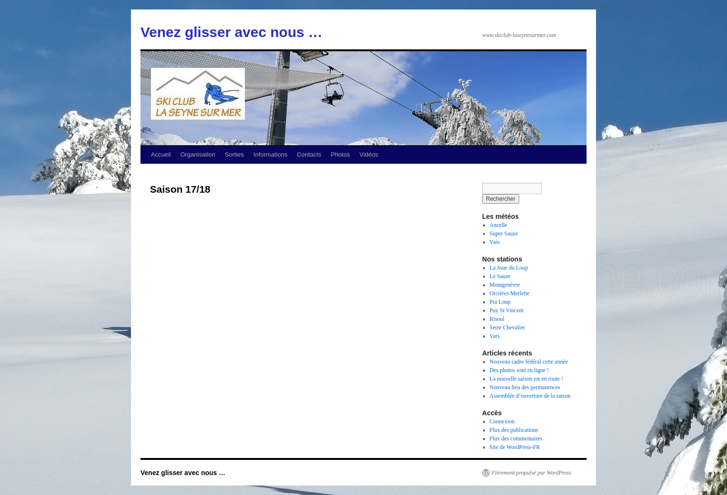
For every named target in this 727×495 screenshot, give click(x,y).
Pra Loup (500, 302)
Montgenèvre (505, 284)
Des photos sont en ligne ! (519, 370)
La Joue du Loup (509, 267)
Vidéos (368, 154)
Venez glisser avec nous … (231, 32)
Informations (270, 154)
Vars (495, 242)
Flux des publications (514, 430)
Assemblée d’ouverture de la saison (530, 395)
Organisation (197, 154)
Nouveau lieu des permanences (525, 387)
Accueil (161, 154)
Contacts (309, 154)
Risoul (497, 319)
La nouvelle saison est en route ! (526, 378)
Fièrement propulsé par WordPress (531, 472)
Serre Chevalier (507, 327)
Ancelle (498, 225)
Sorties (234, 154)
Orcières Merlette (510, 293)
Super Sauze (504, 233)
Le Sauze (500, 276)
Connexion (502, 421)
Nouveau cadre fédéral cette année (529, 361)
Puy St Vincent (507, 310)
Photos (340, 154)
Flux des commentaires (516, 438)
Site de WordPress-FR (515, 447)
